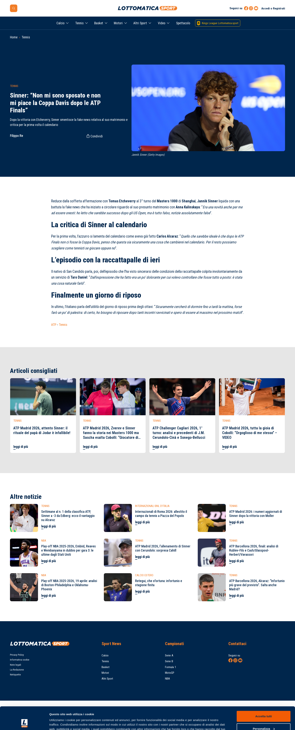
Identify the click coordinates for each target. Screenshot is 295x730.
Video (161, 23)
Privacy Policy (17, 654)
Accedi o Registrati (273, 8)
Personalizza (264, 707)
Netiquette (15, 674)
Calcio (60, 23)
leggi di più (20, 447)
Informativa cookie (19, 659)
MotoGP (169, 672)
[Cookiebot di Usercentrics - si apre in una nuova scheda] (24, 722)
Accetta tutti (263, 694)
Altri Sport (140, 23)
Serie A (169, 655)
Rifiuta (263, 719)
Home (13, 37)
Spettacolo (183, 23)
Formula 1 (170, 667)
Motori (118, 23)
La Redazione (17, 669)
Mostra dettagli (59, 722)
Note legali (15, 664)
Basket (98, 23)
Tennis (79, 23)
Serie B (169, 661)
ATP (53, 325)
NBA (167, 678)
